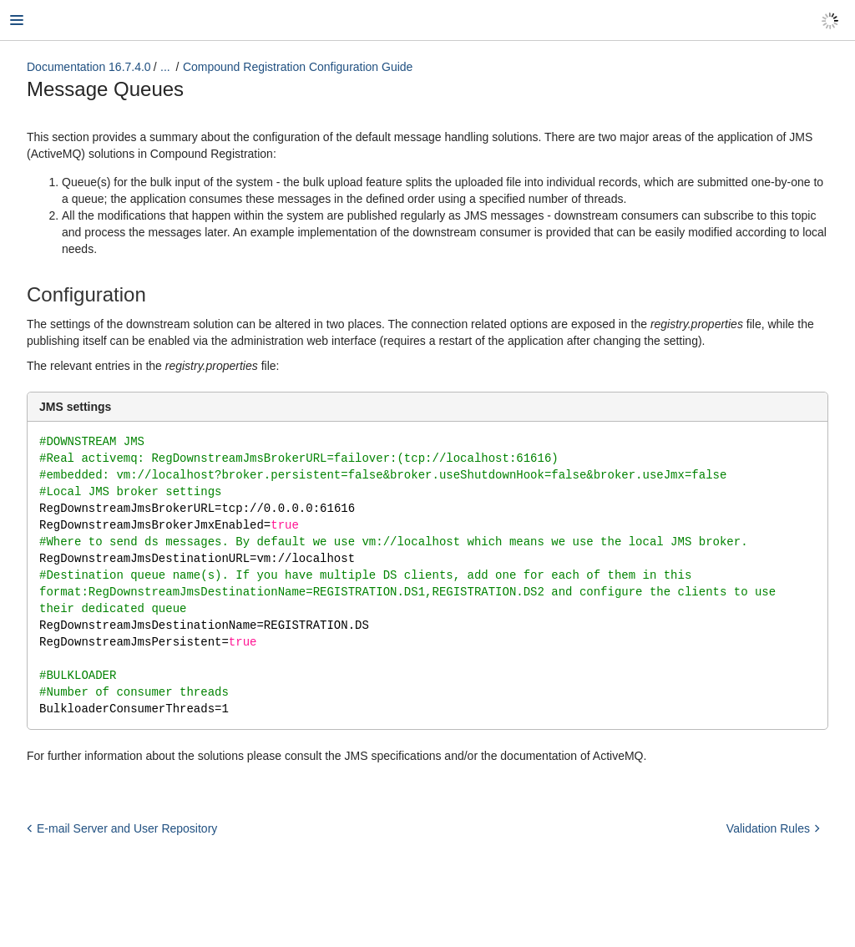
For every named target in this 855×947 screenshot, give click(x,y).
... (165, 66)
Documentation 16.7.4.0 (89, 66)
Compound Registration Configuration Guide (298, 66)
